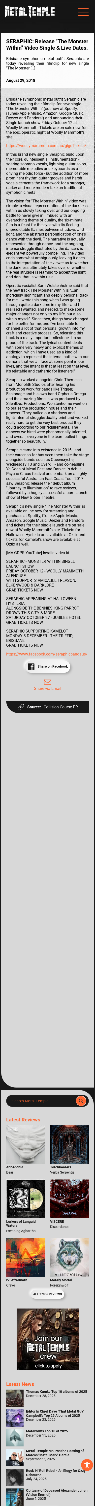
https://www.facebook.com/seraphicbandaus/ (47, 654)
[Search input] (42, 1100)
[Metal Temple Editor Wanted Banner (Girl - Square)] (48, 1369)
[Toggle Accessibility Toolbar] (87, 1465)
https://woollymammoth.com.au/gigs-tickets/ (46, 145)
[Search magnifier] (81, 1101)
